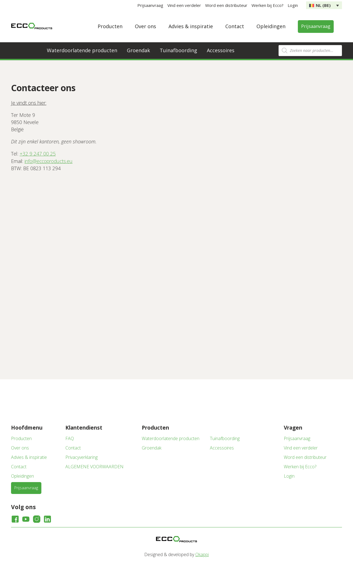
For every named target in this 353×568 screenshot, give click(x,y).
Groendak (138, 50)
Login (293, 5)
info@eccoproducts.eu (49, 161)
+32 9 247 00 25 (38, 153)
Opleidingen (270, 26)
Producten (110, 26)
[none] (324, 5)
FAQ (69, 438)
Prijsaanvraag (150, 5)
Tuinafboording (178, 50)
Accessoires (220, 50)
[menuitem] (324, 5)
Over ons (145, 26)
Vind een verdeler (184, 5)
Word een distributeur (226, 5)
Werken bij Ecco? (268, 5)
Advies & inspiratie (191, 26)
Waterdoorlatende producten (82, 50)
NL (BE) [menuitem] (323, 5)
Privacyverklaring (81, 457)
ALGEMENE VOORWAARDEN (94, 467)
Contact (234, 26)
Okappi (202, 554)
